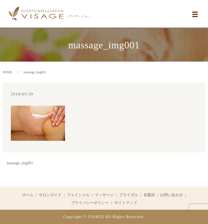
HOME (7, 72)
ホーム (28, 195)
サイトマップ (125, 203)
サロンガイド (50, 195)
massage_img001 (20, 163)
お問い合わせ (171, 195)
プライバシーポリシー (90, 203)
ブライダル (128, 195)
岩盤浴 (149, 195)
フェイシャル (78, 195)
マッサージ (104, 195)
